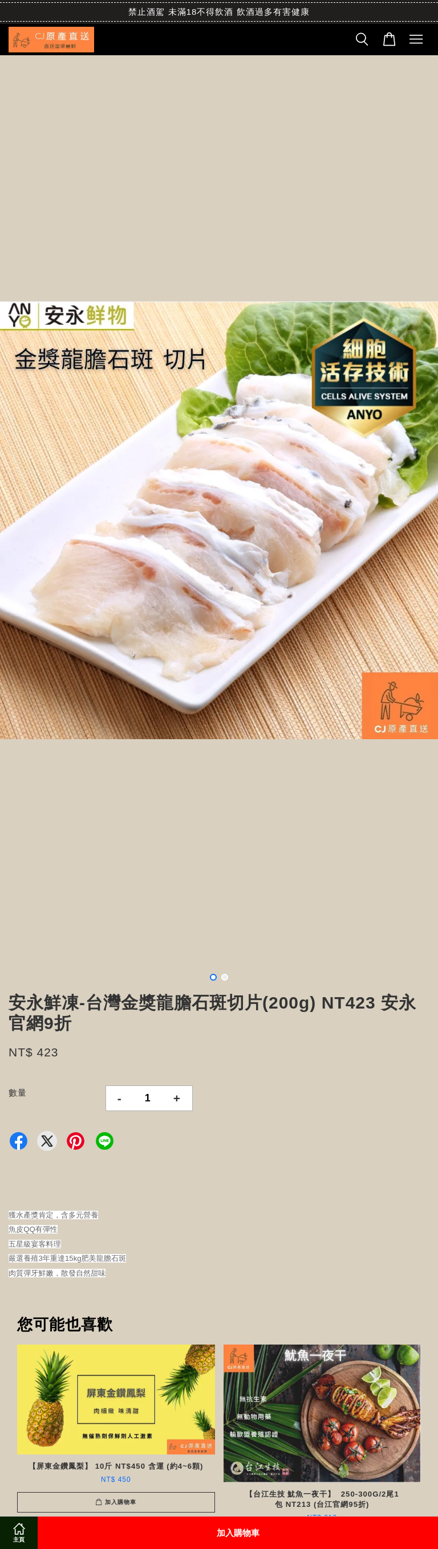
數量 (18, 1092)
